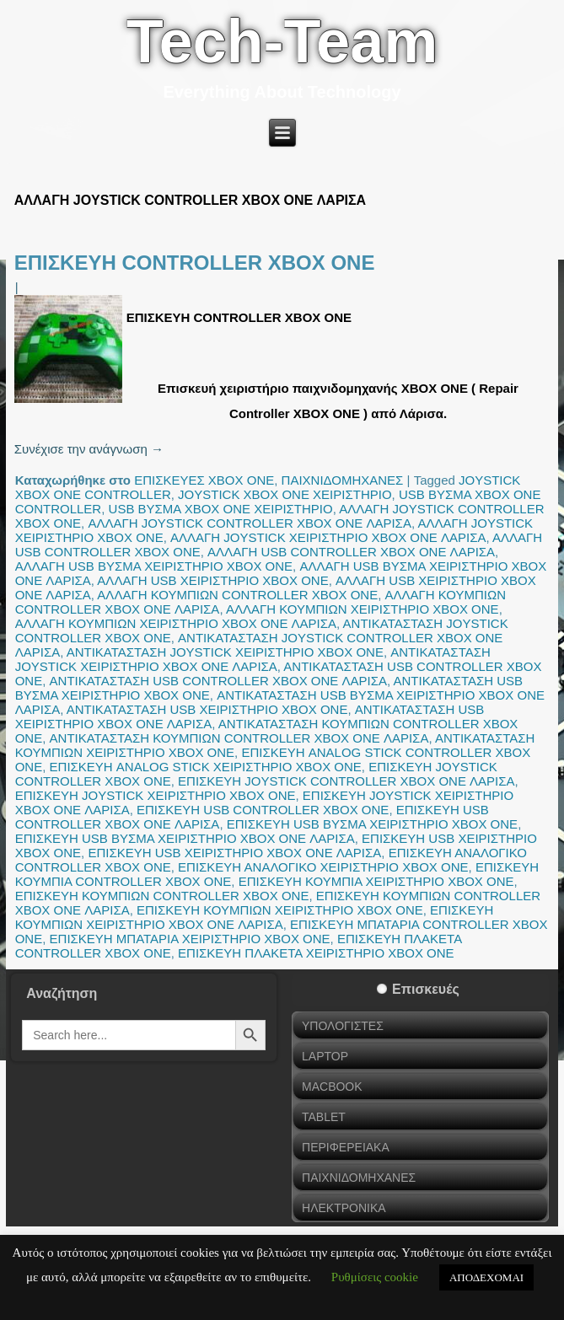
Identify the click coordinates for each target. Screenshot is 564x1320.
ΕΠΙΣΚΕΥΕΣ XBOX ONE (204, 480)
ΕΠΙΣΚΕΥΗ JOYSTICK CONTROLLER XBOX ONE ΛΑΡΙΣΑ (346, 781)
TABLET (324, 1117)
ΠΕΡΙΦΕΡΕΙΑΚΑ (345, 1147)
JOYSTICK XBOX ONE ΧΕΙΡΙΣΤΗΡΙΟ (285, 494)
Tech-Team (282, 41)
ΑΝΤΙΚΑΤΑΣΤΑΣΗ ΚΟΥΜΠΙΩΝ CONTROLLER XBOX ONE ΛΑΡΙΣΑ (239, 738)
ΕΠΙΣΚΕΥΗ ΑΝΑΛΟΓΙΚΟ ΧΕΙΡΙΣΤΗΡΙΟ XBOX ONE (323, 867)
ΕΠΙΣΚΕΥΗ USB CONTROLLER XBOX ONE (263, 809)
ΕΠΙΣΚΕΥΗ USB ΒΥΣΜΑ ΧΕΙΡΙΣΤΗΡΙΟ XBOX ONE (372, 824)
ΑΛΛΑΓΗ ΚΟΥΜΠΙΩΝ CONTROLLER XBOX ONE (237, 595)
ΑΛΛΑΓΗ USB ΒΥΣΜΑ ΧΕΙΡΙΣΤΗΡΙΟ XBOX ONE (154, 566)
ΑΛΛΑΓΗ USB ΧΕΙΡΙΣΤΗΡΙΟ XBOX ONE (212, 580)
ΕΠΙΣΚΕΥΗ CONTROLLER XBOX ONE (194, 262)
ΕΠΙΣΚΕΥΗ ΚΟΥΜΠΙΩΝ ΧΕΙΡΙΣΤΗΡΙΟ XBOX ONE (280, 910)
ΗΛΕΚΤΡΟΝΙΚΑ (344, 1208)
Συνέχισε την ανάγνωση (89, 449)
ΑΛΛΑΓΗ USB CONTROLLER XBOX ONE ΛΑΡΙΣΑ (351, 552)
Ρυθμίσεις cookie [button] (374, 1277)
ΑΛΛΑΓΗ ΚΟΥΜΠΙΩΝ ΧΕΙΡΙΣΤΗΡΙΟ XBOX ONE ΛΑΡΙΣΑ (175, 623)
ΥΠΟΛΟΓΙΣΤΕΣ (343, 1026)
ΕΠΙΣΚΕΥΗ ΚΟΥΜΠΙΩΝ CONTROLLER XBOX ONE (162, 895)
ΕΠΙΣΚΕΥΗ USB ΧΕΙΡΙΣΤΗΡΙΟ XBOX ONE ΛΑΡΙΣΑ (234, 852)
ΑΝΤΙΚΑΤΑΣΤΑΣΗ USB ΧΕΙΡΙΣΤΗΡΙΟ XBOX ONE (207, 709)
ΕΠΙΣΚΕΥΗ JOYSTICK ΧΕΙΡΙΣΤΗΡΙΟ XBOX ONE (155, 795)
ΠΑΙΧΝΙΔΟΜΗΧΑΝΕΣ (343, 480)
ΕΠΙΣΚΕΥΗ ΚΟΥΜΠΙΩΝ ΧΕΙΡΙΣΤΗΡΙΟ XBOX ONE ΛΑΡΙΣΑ (254, 917)
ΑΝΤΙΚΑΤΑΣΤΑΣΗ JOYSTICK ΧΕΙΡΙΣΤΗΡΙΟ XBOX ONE (225, 652)
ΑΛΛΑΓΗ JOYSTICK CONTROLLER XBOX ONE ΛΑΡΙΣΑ (249, 523)
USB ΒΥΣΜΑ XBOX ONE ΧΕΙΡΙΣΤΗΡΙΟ (221, 509)
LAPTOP (325, 1056)
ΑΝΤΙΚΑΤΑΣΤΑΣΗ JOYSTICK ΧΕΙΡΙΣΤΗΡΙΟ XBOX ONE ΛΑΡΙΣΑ (253, 659)
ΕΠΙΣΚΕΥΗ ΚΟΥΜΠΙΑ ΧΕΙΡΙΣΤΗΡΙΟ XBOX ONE (376, 881)
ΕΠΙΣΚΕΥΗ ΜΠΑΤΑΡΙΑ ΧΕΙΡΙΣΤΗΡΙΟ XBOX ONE (190, 938)
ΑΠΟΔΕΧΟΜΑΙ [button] (486, 1277)
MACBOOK (332, 1086)
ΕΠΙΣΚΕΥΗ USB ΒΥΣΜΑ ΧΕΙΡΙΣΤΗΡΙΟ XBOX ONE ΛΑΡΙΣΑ (185, 838)
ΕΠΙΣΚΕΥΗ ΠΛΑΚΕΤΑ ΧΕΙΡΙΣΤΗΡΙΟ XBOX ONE (316, 953)
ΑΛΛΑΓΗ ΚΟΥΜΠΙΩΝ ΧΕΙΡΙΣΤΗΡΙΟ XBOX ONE (362, 609)
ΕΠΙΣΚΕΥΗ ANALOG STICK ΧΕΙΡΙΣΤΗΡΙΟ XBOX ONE (206, 766)
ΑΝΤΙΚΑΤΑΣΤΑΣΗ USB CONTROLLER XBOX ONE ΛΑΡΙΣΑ (218, 680)
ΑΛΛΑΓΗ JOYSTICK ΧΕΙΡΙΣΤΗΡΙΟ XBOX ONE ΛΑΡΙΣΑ (328, 537)
